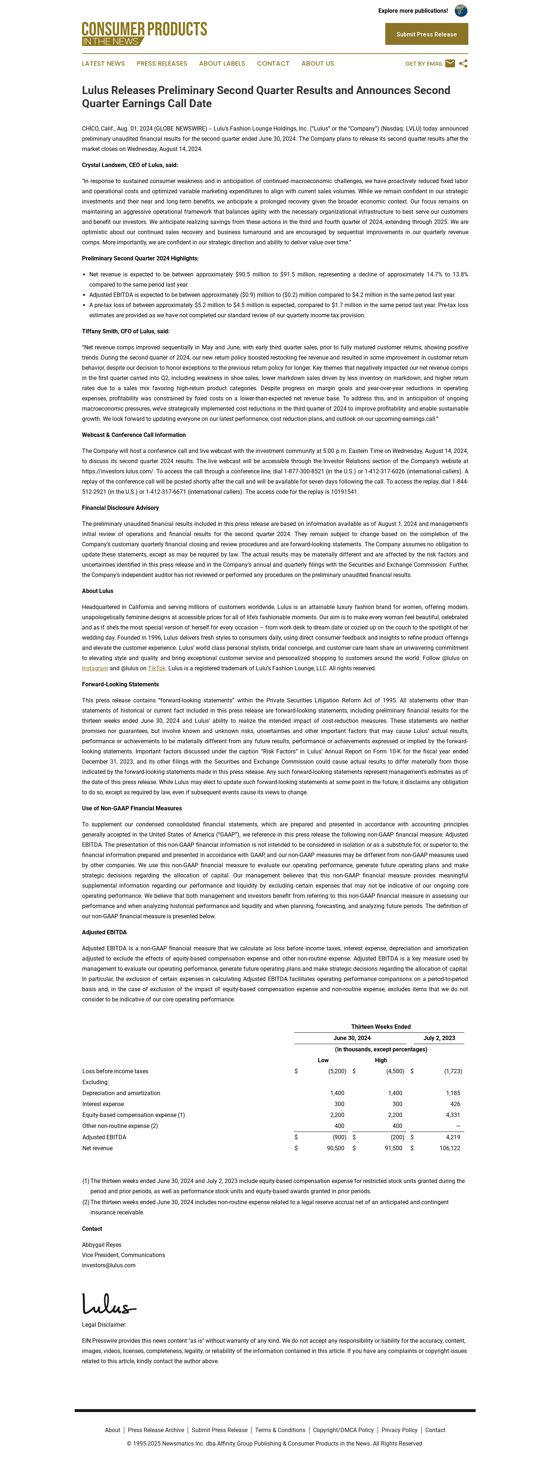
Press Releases (162, 63)
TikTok (156, 668)
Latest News (103, 63)
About (112, 1430)
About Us (317, 63)
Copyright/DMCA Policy (343, 1430)
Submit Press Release (219, 1430)
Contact (273, 63)
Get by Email (430, 63)
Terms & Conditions (280, 1430)
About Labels (222, 63)
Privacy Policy (400, 1430)
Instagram (95, 668)
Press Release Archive (156, 1430)
